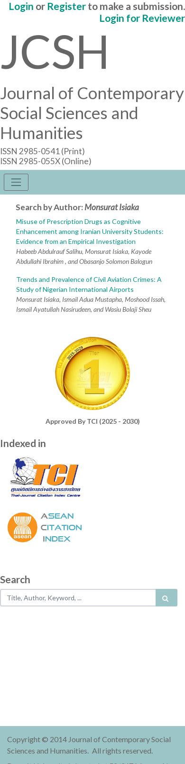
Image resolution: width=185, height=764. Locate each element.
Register (66, 6)
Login (21, 6)
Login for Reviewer (142, 18)
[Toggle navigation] (16, 182)
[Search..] (78, 597)
